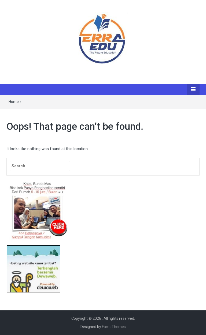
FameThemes (114, 327)
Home (14, 102)
